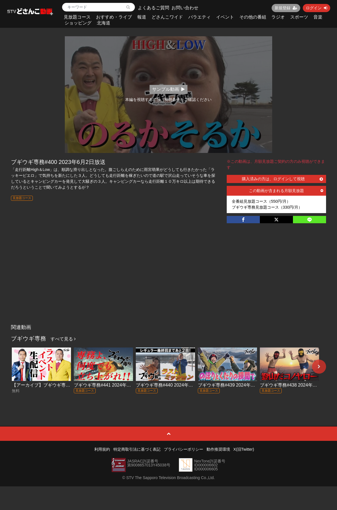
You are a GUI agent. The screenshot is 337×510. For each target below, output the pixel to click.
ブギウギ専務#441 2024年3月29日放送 (113, 385)
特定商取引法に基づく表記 (137, 449)
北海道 (103, 23)
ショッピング (78, 23)
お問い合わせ (184, 7)
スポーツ (299, 17)
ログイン (316, 8)
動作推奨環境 (218, 449)
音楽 (317, 17)
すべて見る (63, 339)
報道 (141, 17)
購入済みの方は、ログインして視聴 (282, 179)
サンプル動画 (168, 89)
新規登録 (286, 8)
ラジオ (278, 17)
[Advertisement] (168, 279)
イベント (225, 17)
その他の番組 (252, 17)
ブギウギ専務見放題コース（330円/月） (267, 207)
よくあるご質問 (153, 7)
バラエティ (199, 17)
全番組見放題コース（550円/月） (261, 201)
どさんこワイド (167, 17)
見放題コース (77, 17)
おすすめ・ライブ (114, 17)
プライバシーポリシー (183, 449)
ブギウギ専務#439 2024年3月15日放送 (237, 385)
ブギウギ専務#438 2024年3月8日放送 (297, 385)
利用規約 (102, 449)
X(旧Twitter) (243, 449)
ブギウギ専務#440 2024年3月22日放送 (175, 385)
